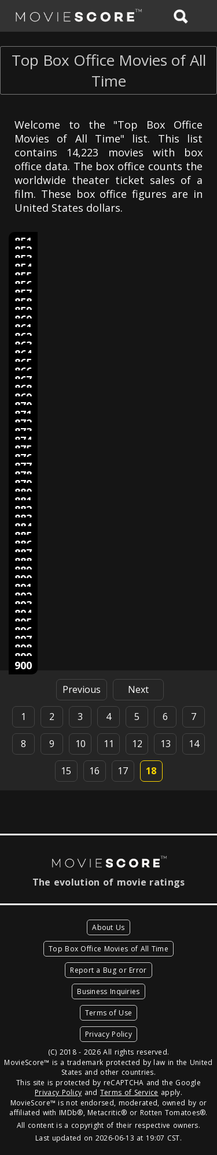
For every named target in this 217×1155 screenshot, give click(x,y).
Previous (81, 689)
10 (80, 743)
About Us (108, 927)
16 (94, 770)
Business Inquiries (108, 991)
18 (151, 770)
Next (138, 689)
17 (122, 770)
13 (165, 743)
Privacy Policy (108, 1034)
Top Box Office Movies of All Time (108, 949)
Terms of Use (109, 1013)
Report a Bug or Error (108, 970)
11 (109, 743)
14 (194, 743)
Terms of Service (129, 1092)
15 (66, 770)
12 (137, 743)
